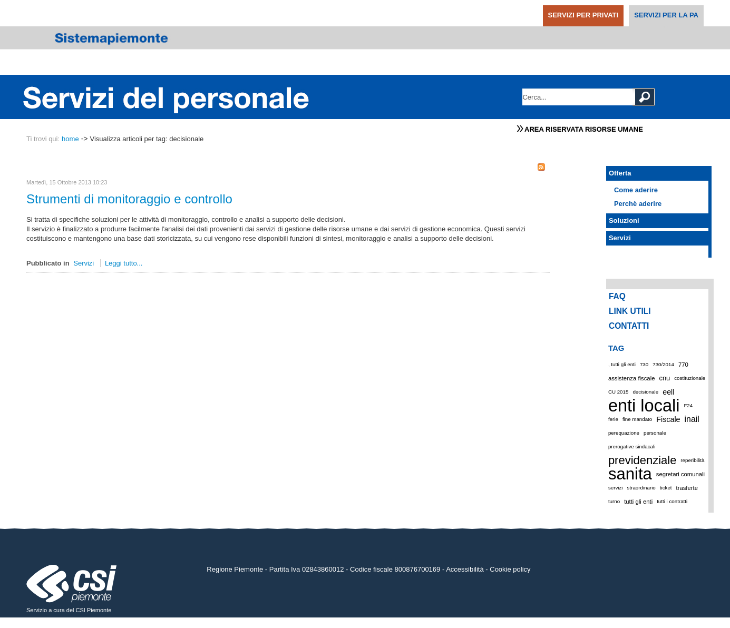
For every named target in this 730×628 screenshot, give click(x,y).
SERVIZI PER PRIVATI (583, 15)
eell (668, 392)
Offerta (620, 173)
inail (692, 419)
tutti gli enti (638, 501)
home (70, 139)
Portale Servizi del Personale (166, 97)
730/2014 (663, 364)
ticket (666, 487)
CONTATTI (629, 325)
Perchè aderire (637, 204)
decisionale (645, 392)
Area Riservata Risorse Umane (583, 129)
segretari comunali (680, 474)
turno (614, 501)
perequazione (623, 433)
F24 (688, 405)
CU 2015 (618, 392)
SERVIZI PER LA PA (666, 15)
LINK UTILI (630, 311)
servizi (615, 487)
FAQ (617, 296)
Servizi (83, 263)
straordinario (641, 487)
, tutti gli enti (622, 364)
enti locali (644, 406)
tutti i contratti (672, 501)
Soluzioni (624, 220)
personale (655, 433)
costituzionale (689, 378)
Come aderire (636, 190)
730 (644, 364)
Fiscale (668, 419)
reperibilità (692, 460)
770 (683, 364)
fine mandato (637, 419)
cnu (664, 378)
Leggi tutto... (124, 263)
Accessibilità (465, 569)
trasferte (687, 488)
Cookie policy (510, 569)
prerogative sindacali (631, 446)
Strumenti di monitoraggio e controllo (129, 199)
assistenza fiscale (631, 378)
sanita (630, 474)
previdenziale (642, 460)
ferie (613, 419)
